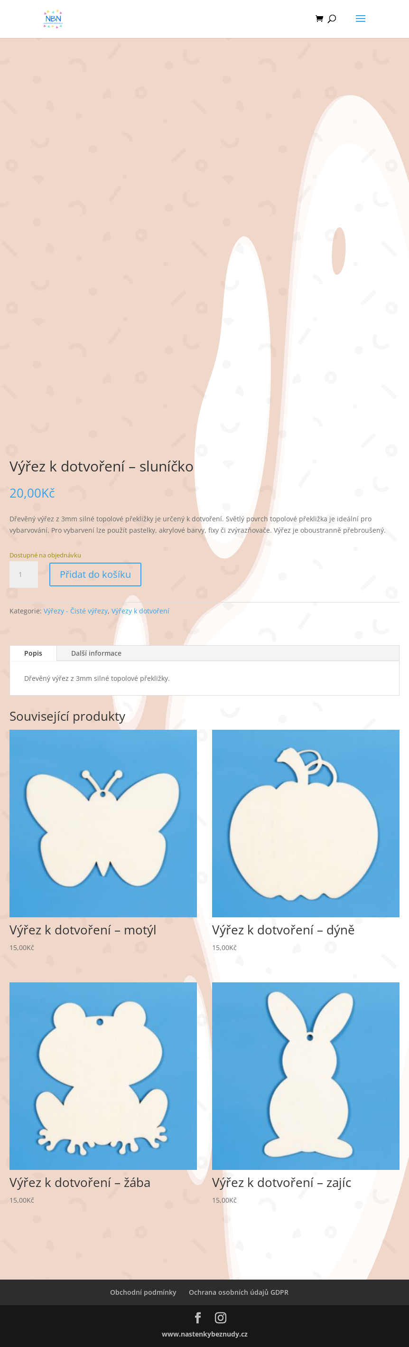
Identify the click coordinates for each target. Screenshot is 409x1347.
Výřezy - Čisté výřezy (76, 610)
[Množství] (23, 574)
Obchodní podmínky (143, 1292)
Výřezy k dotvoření (140, 610)
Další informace (96, 653)
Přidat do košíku (95, 574)
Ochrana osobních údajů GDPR (238, 1292)
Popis (33, 653)
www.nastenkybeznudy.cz (205, 1333)
